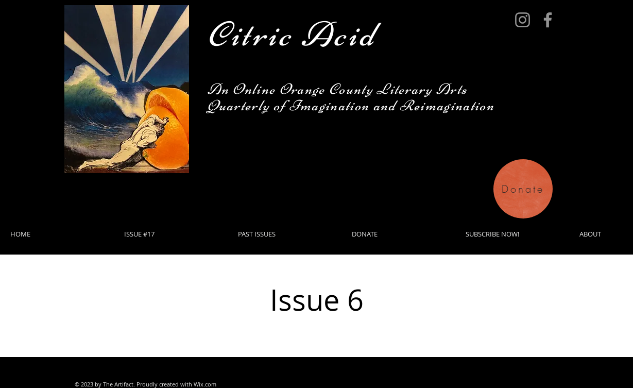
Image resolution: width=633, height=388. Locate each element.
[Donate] (523, 188)
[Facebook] (548, 20)
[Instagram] (522, 20)
